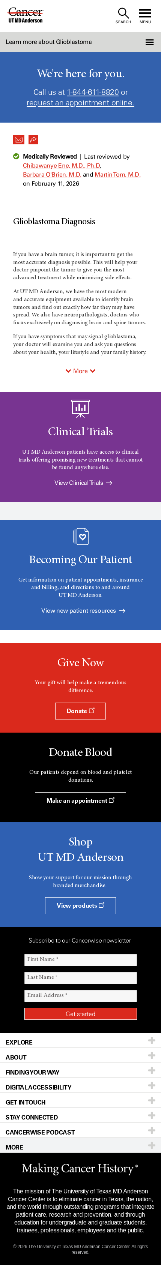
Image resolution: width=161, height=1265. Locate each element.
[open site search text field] (123, 16)
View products (80, 905)
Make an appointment (80, 800)
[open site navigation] (145, 16)
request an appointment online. (80, 102)
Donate (80, 711)
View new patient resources (83, 610)
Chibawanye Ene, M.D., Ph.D (61, 165)
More (80, 371)
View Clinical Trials (83, 482)
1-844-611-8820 (93, 92)
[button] (149, 42)
